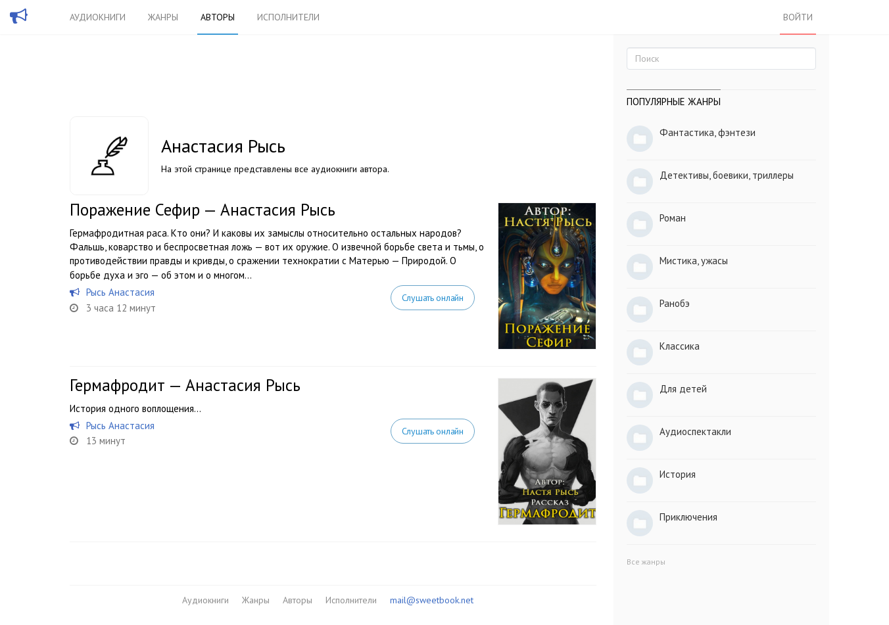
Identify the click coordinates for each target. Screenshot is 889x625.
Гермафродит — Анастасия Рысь (185, 385)
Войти (798, 17)
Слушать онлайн (433, 298)
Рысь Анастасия (120, 292)
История (678, 474)
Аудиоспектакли (695, 431)
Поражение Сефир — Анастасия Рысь (202, 209)
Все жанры (646, 562)
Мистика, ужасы (694, 260)
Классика (680, 346)
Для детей (683, 388)
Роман (673, 218)
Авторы (218, 17)
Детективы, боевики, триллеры (727, 175)
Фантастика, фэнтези (708, 132)
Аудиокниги (98, 17)
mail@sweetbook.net (431, 600)
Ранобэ (675, 303)
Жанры (163, 17)
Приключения (688, 517)
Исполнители (288, 17)
